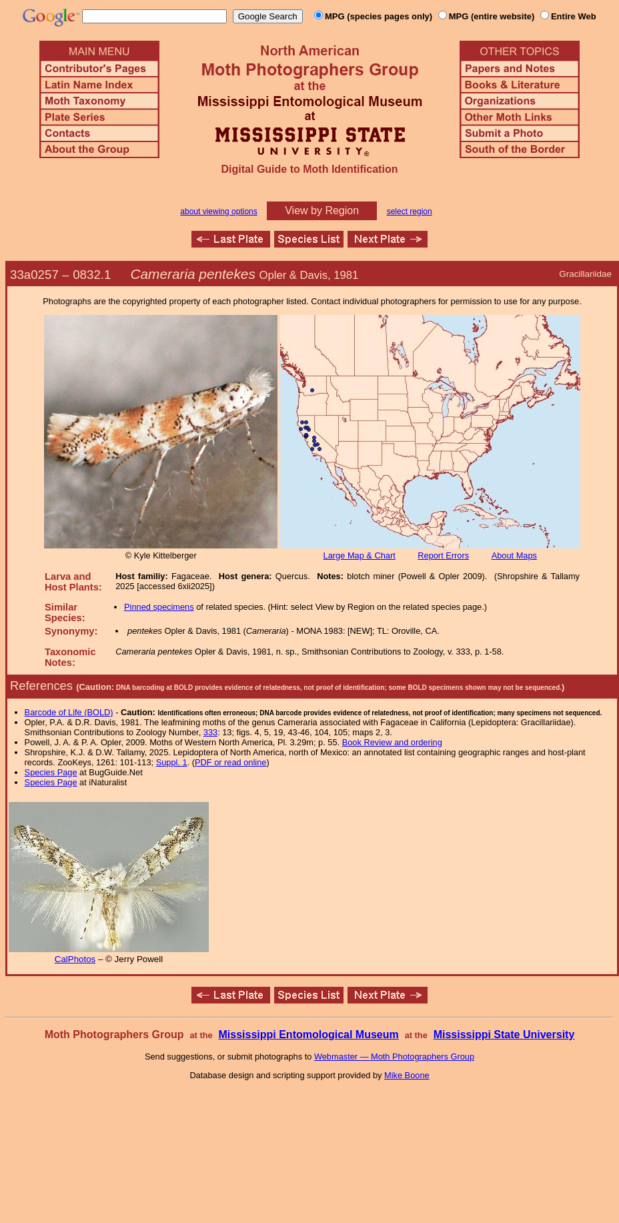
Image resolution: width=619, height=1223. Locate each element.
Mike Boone (407, 1075)
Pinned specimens (159, 607)
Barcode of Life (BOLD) (69, 712)
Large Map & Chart (360, 555)
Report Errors (443, 555)
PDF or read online (230, 762)
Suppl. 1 (171, 762)
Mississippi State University (504, 1034)
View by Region (322, 210)
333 (210, 732)
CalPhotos (75, 959)
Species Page (51, 772)
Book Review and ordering (392, 742)
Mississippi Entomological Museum (308, 1034)
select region (409, 211)
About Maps (514, 555)
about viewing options (218, 211)
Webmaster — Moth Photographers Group (394, 1057)
